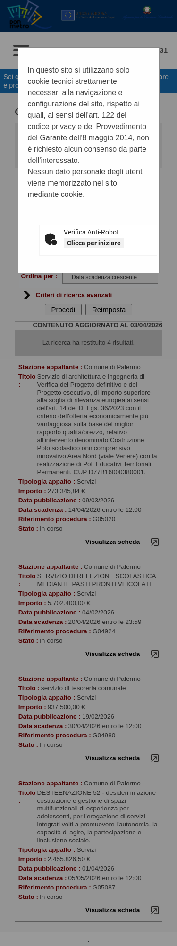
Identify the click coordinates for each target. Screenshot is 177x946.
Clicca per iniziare (94, 243)
